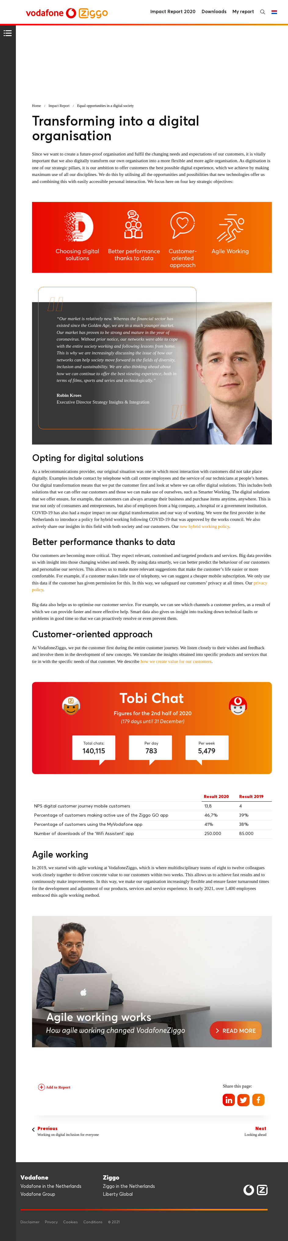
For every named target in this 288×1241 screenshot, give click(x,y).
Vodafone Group (37, 1194)
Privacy (51, 1222)
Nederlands (274, 12)
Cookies (70, 1222)
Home (36, 106)
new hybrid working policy (204, 526)
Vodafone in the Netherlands (50, 1186)
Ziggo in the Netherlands (129, 1186)
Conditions (93, 1222)
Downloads (214, 11)
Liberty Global (118, 1194)
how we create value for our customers (176, 661)
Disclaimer (29, 1222)
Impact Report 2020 (173, 11)
